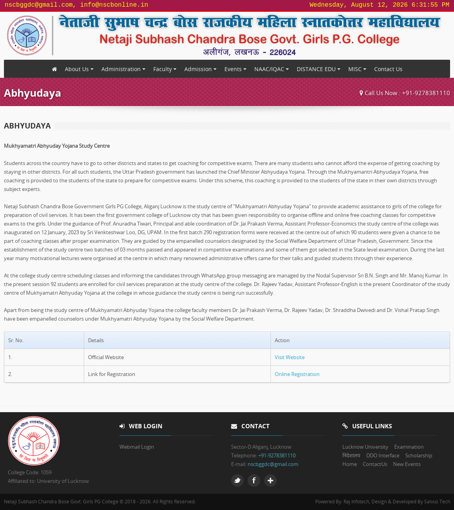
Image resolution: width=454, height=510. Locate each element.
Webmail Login (136, 446)
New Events (407, 464)
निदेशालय (351, 455)
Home (349, 464)
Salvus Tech (437, 501)
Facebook (254, 480)
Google (270, 480)
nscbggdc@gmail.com (273, 464)
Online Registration (297, 374)
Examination (409, 446)
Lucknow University (365, 446)
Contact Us (388, 69)
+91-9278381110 (426, 93)
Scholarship (418, 455)
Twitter (237, 480)
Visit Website (290, 357)
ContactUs (375, 464)
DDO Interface (382, 455)
